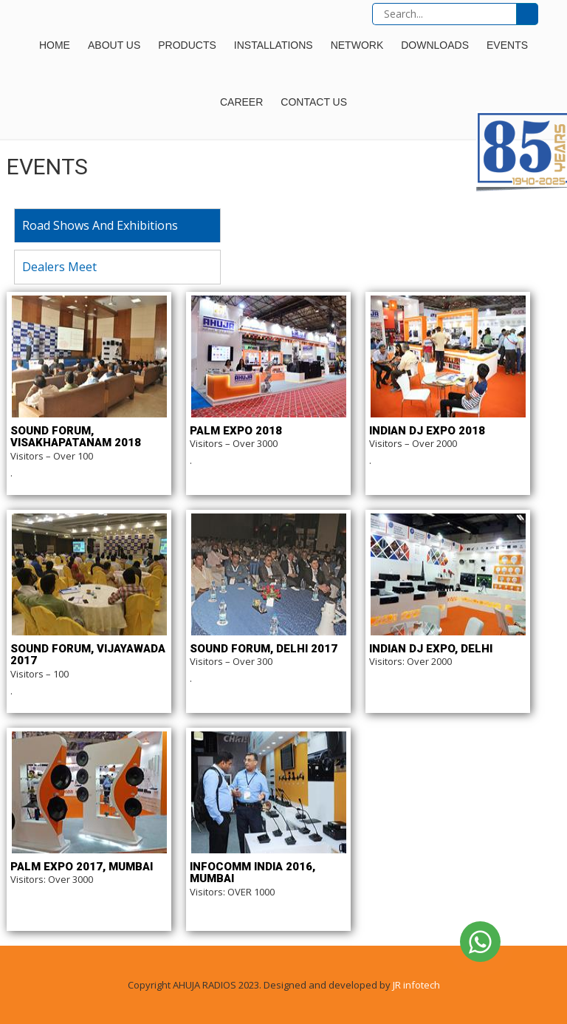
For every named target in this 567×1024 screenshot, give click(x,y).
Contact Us (314, 102)
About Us (114, 45)
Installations (273, 45)
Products (187, 45)
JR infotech (416, 984)
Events (507, 45)
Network (357, 45)
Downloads (435, 45)
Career (241, 102)
